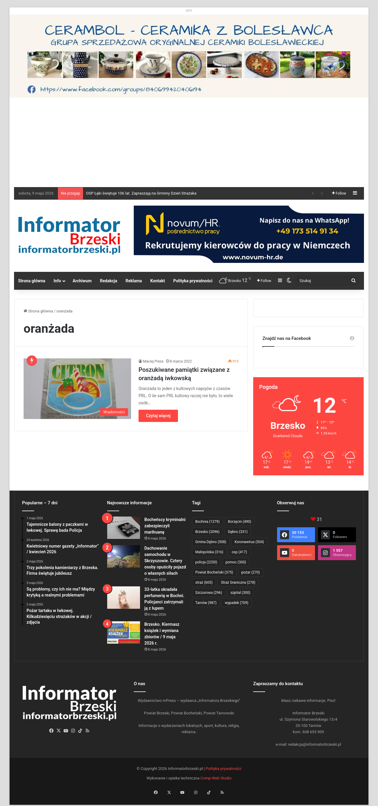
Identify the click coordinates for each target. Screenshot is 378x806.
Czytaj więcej (158, 415)
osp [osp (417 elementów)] (239, 552)
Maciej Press (153, 361)
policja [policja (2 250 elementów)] (206, 562)
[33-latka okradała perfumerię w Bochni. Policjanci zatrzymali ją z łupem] (123, 597)
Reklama (134, 280)
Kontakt (157, 280)
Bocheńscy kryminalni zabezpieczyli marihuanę (165, 525)
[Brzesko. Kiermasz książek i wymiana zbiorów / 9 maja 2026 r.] (123, 632)
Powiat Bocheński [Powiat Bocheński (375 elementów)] (214, 572)
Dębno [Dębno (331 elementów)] (238, 532)
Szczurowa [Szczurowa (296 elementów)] (208, 593)
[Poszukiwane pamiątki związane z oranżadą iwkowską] (77, 388)
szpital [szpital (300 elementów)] (241, 593)
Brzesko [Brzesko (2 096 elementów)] (207, 532)
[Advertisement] (189, 142)
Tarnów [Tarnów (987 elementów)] (205, 603)
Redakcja (108, 280)
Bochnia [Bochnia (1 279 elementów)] (207, 522)
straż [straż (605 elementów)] (204, 582)
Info (57, 280)
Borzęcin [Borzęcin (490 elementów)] (239, 522)
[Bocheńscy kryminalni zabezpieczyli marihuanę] (123, 528)
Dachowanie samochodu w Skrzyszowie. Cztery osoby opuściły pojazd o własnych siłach (165, 561)
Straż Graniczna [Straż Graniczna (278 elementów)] (238, 582)
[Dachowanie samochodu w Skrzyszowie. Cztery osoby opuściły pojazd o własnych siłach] (123, 556)
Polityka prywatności (192, 280)
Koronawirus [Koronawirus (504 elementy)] (249, 542)
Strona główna (31, 280)
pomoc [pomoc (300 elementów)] (235, 562)
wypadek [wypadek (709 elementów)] (236, 603)
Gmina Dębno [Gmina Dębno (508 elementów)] (210, 542)
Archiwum (82, 280)
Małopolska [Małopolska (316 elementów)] (209, 552)
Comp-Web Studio (215, 778)
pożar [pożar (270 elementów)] (251, 572)
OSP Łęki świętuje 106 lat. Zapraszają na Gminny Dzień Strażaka (141, 193)
